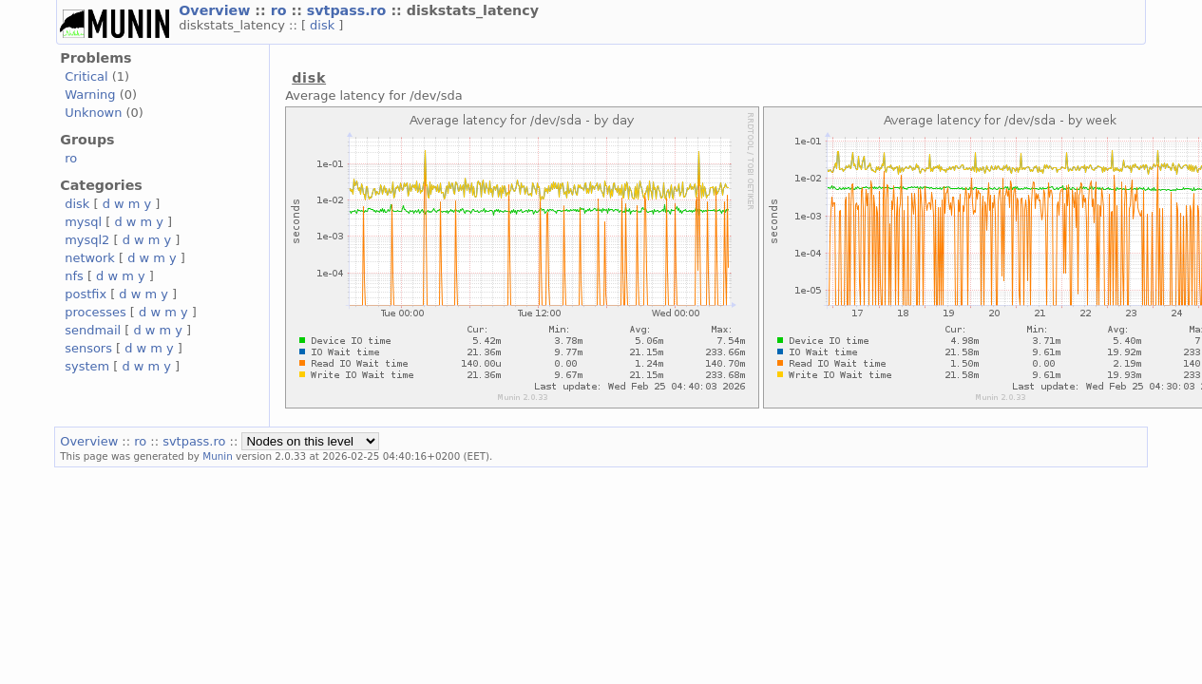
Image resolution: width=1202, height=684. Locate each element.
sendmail (93, 330)
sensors (88, 348)
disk (324, 25)
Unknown (93, 112)
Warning (90, 94)
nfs (74, 276)
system (87, 366)
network (90, 258)
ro (281, 10)
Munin (217, 456)
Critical (86, 76)
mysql (83, 222)
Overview (217, 10)
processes (95, 312)
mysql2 (87, 240)
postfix (85, 294)
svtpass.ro (349, 10)
